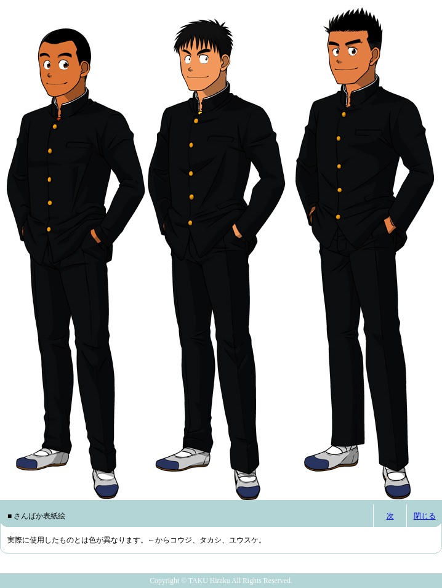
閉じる (425, 516)
